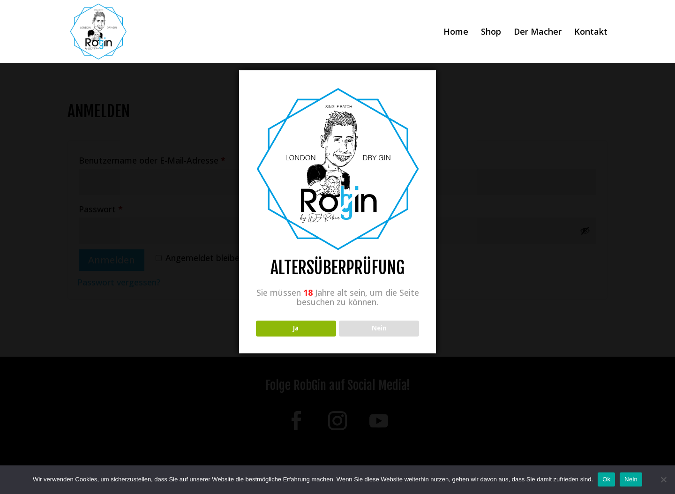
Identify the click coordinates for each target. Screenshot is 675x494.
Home (455, 32)
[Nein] (663, 479)
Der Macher (538, 32)
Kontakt (591, 32)
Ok (606, 479)
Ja (296, 328)
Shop (491, 32)
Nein (631, 479)
